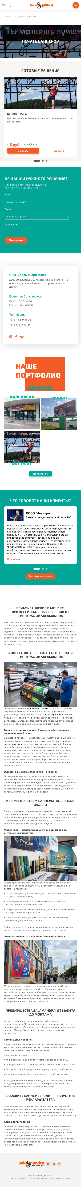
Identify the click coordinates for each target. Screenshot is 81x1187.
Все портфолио (40, 473)
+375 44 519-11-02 (20, 319)
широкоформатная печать (33, 708)
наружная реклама (52, 714)
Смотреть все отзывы (40, 576)
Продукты (19, 16)
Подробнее (58, 150)
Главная (8, 16)
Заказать (23, 150)
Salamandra (29, 1030)
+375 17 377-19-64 (20, 324)
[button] (36, 161)
